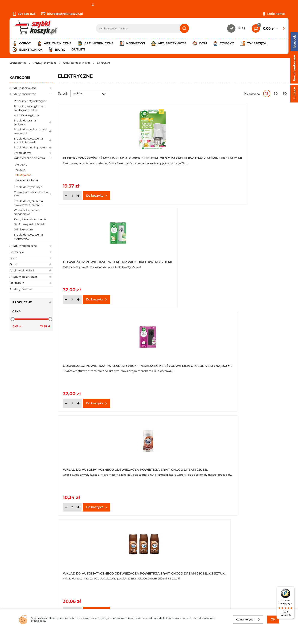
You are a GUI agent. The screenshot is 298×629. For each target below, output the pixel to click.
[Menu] (292, 588)
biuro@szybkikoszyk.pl (62, 14)
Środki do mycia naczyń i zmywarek (33, 131)
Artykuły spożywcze (31, 88)
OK (273, 619)
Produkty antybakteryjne (30, 101)
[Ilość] (72, 196)
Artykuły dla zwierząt (31, 277)
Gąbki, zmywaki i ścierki (29, 224)
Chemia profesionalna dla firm (33, 194)
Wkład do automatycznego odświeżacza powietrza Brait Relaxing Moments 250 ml (246, 467)
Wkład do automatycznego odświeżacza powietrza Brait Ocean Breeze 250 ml (168, 364)
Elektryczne (23, 175)
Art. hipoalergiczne (26, 115)
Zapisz (253, 562)
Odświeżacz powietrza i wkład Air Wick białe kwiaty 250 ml (173, 157)
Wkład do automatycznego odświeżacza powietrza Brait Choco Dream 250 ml (90, 260)
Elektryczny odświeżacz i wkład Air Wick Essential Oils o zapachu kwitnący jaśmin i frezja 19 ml (94, 157)
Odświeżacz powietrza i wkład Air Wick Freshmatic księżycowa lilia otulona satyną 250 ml (251, 157)
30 (276, 93)
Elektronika (31, 283)
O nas (14, 562)
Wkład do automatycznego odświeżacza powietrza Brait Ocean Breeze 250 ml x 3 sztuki (246, 364)
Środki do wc (33, 152)
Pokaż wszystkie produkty (264, 527)
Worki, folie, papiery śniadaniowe (27, 212)
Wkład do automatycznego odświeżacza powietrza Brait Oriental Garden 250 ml (90, 467)
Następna (230, 527)
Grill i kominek (23, 229)
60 (285, 93)
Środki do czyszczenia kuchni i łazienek (33, 140)
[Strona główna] (18, 62)
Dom (31, 258)
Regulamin (18, 567)
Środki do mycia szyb (28, 187)
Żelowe (20, 170)
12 (266, 93)
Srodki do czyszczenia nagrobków (28, 236)
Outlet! (78, 49)
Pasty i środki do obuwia (30, 219)
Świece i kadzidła (26, 180)
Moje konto (276, 14)
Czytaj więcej (248, 619)
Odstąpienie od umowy (27, 587)
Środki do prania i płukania (33, 122)
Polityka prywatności (25, 572)
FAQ (13, 592)
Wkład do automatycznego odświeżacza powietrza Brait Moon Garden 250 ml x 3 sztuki (90, 364)
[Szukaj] (184, 28)
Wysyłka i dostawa (24, 577)
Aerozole (21, 164)
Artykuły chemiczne (31, 94)
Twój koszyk (110, 567)
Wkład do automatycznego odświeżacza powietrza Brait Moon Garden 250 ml (246, 260)
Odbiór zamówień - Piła (27, 582)
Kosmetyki (31, 252)
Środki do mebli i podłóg (33, 147)
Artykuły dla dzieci (31, 271)
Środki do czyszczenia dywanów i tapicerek (28, 203)
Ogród (31, 264)
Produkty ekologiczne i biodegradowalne (29, 108)
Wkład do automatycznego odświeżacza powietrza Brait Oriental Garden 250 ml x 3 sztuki (171, 467)
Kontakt (107, 562)
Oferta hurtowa (230, 267)
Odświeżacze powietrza (33, 158)
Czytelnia (108, 572)
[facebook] (148, 607)
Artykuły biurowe (21, 289)
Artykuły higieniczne (31, 246)
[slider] (12, 319)
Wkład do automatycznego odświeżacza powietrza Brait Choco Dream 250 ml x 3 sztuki (168, 260)
